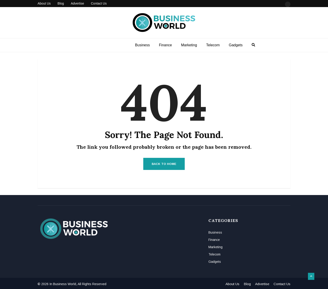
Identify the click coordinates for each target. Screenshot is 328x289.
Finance (165, 45)
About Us (44, 3)
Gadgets (236, 45)
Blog (61, 3)
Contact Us (99, 3)
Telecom (213, 45)
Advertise (77, 3)
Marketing (189, 45)
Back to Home (164, 164)
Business (142, 45)
